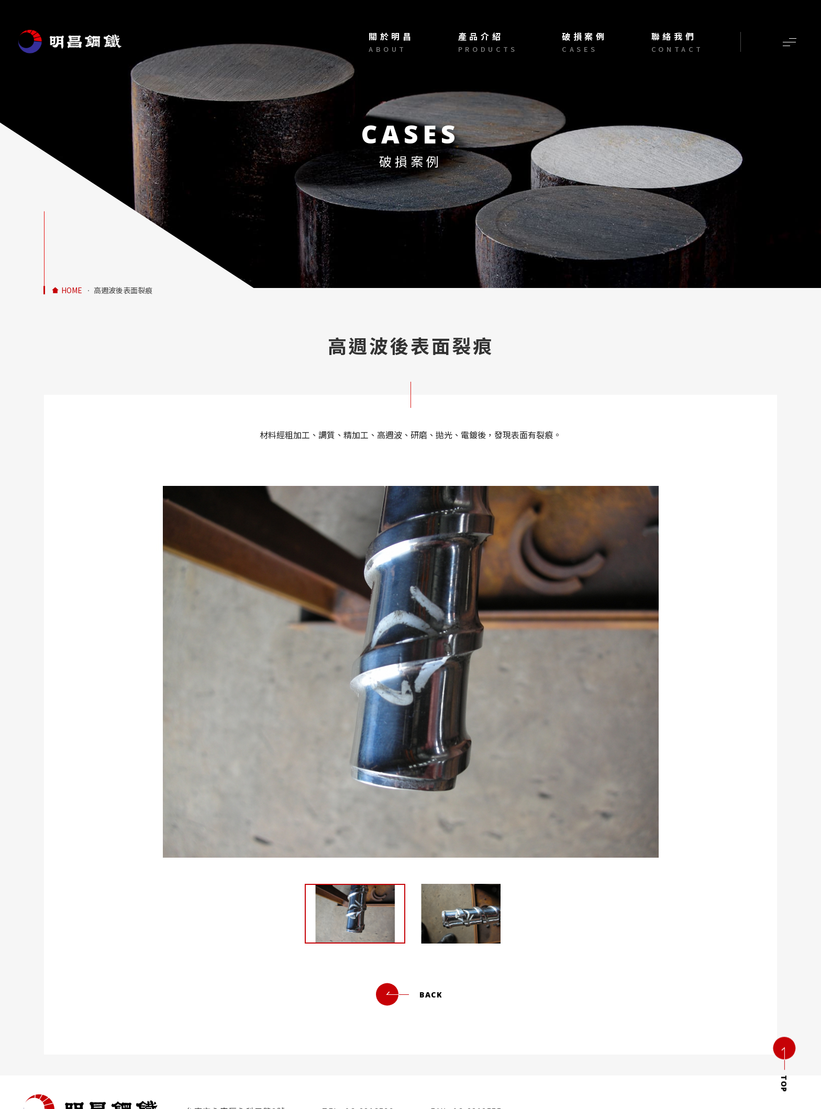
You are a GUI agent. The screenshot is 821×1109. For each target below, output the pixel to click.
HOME (71, 290)
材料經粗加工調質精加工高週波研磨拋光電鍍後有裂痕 (70, 41)
